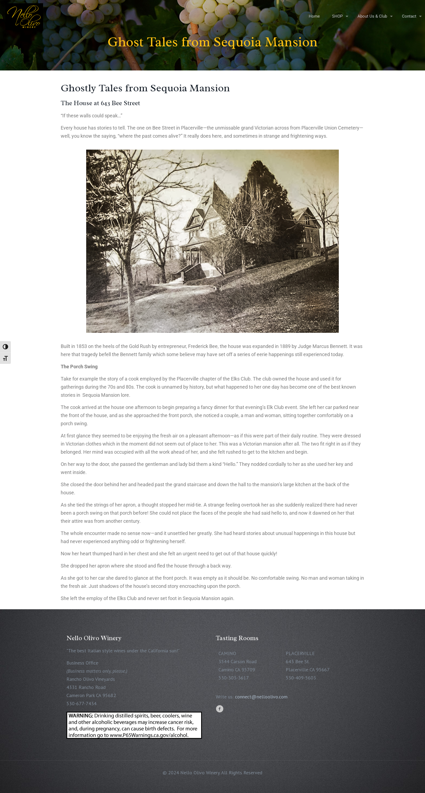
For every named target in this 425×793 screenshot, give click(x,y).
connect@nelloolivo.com (261, 697)
